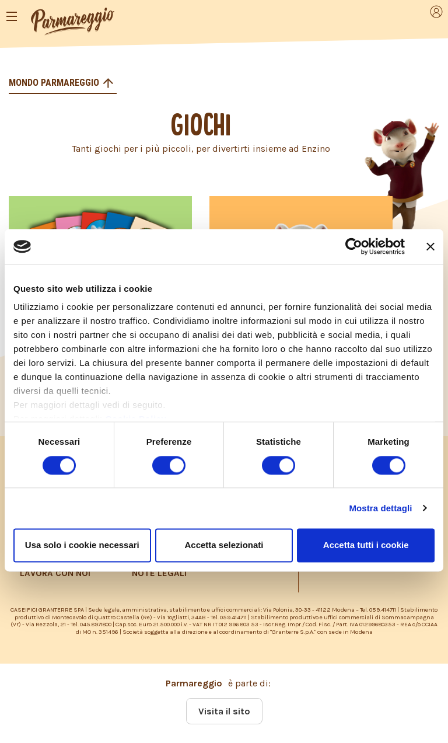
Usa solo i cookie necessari (82, 545)
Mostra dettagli (380, 508)
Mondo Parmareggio (55, 82)
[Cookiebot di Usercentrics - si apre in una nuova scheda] (354, 246)
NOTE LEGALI (159, 573)
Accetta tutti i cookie (366, 545)
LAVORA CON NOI (55, 573)
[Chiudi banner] (430, 246)
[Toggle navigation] (11, 16)
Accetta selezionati (223, 545)
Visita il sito (224, 711)
